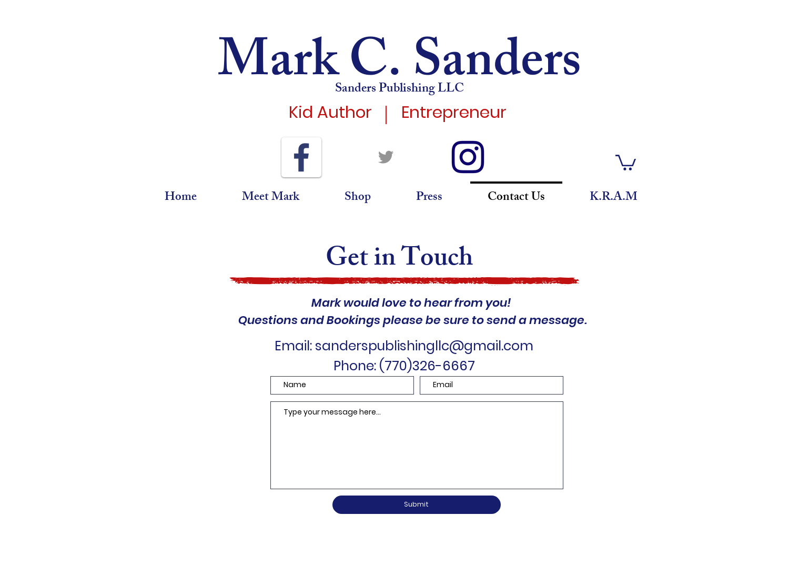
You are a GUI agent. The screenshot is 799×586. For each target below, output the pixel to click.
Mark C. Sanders (399, 66)
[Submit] (416, 505)
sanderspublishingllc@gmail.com (424, 346)
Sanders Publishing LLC (399, 89)
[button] (625, 161)
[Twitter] (386, 157)
